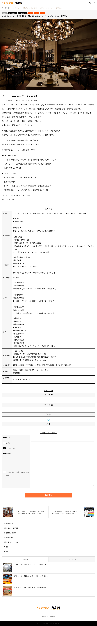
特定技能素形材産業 (10, 533)
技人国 (6, 547)
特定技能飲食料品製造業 (11, 528)
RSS (48, 613)
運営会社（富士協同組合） (48, 616)
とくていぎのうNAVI (43, 623)
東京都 (4, 13)
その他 (6, 551)
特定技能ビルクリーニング (12, 542)
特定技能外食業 (13, 13)
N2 (36, 13)
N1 (30, 13)
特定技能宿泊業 (22, 13)
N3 (42, 13)
